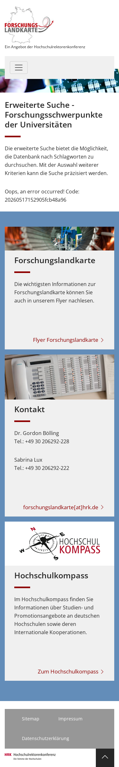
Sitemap (30, 719)
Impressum (70, 719)
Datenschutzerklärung (45, 738)
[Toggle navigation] (19, 67)
